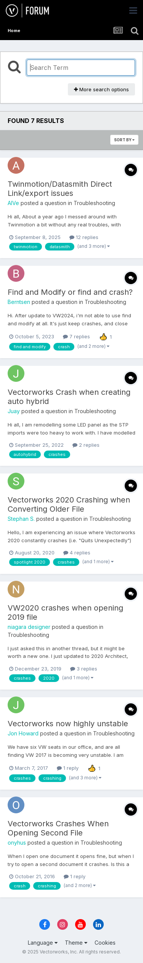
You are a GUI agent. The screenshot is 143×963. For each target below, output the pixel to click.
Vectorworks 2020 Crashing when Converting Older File (69, 504)
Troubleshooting (94, 203)
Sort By (124, 139)
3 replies (83, 669)
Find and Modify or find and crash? (70, 292)
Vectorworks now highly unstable (68, 723)
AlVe (13, 203)
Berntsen (19, 302)
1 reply (68, 768)
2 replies (86, 445)
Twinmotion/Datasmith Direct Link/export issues (60, 188)
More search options (101, 89)
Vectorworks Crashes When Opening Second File (58, 828)
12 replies (83, 237)
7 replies (76, 336)
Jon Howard (23, 733)
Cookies (105, 942)
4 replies (76, 552)
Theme (76, 942)
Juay (14, 411)
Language (43, 942)
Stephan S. (21, 518)
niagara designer (29, 627)
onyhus (17, 842)
